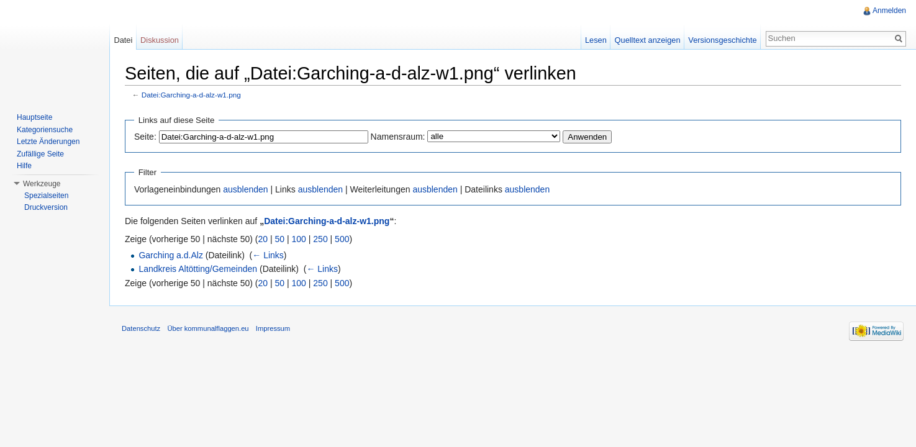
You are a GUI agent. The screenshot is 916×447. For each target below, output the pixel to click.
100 (299, 239)
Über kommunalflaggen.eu (207, 328)
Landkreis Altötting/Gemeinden (197, 269)
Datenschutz (141, 328)
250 (320, 239)
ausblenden (245, 189)
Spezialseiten (46, 195)
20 (263, 239)
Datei (123, 40)
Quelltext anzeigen (648, 40)
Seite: (145, 137)
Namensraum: (398, 137)
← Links (268, 255)
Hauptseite (34, 117)
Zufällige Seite (40, 154)
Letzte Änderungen (48, 141)
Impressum (273, 328)
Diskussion (159, 40)
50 (280, 239)
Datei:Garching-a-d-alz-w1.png (191, 95)
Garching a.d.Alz (170, 255)
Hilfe (24, 165)
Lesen (596, 40)
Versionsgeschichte (722, 40)
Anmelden (889, 10)
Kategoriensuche (45, 129)
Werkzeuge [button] (41, 183)
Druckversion (46, 207)
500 (342, 239)
